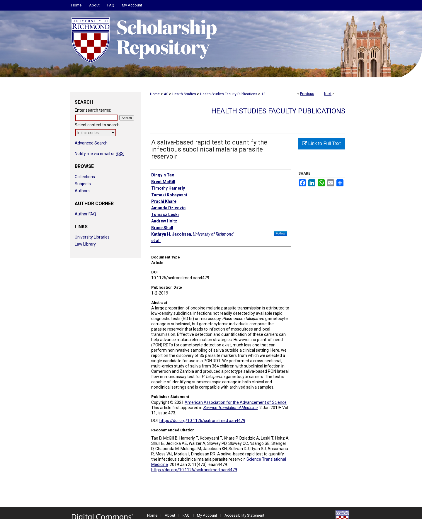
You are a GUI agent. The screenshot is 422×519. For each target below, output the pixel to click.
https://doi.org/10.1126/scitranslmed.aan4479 (202, 420)
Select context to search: (97, 124)
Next (327, 94)
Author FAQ (85, 214)
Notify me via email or (99, 153)
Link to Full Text (321, 143)
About (170, 515)
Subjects (83, 183)
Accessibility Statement (244, 515)
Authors (82, 190)
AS (166, 94)
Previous (307, 94)
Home (155, 94)
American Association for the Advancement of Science (236, 402)
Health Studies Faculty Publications (228, 94)
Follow (280, 233)
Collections (85, 176)
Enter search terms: (93, 110)
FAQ (186, 515)
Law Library (85, 244)
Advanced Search (91, 143)
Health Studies (184, 94)
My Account (207, 515)
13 (263, 94)
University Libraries (92, 237)
